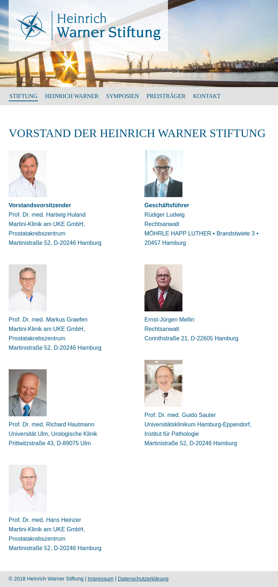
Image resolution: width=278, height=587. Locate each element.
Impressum (101, 579)
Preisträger (166, 96)
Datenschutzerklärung (143, 579)
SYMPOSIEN (122, 96)
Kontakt (206, 96)
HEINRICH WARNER (71, 96)
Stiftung (23, 96)
